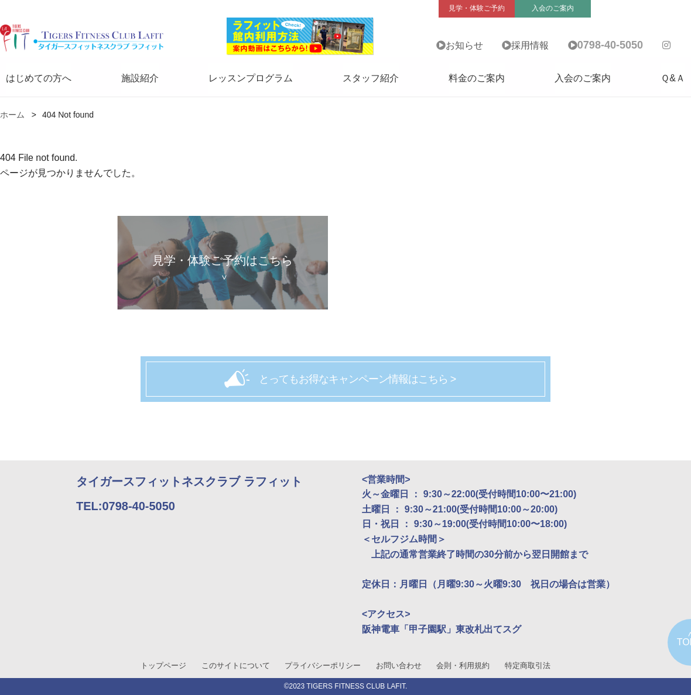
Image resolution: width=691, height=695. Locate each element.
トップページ (163, 665)
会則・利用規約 (463, 665)
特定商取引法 (527, 665)
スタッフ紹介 (371, 78)
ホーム (12, 114)
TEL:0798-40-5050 (125, 506)
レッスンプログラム (250, 78)
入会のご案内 (583, 78)
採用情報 (530, 45)
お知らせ (464, 45)
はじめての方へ (38, 78)
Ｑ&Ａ (673, 78)
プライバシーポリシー (323, 665)
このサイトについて (235, 665)
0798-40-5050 (610, 45)
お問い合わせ (399, 665)
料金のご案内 (477, 78)
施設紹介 (140, 78)
